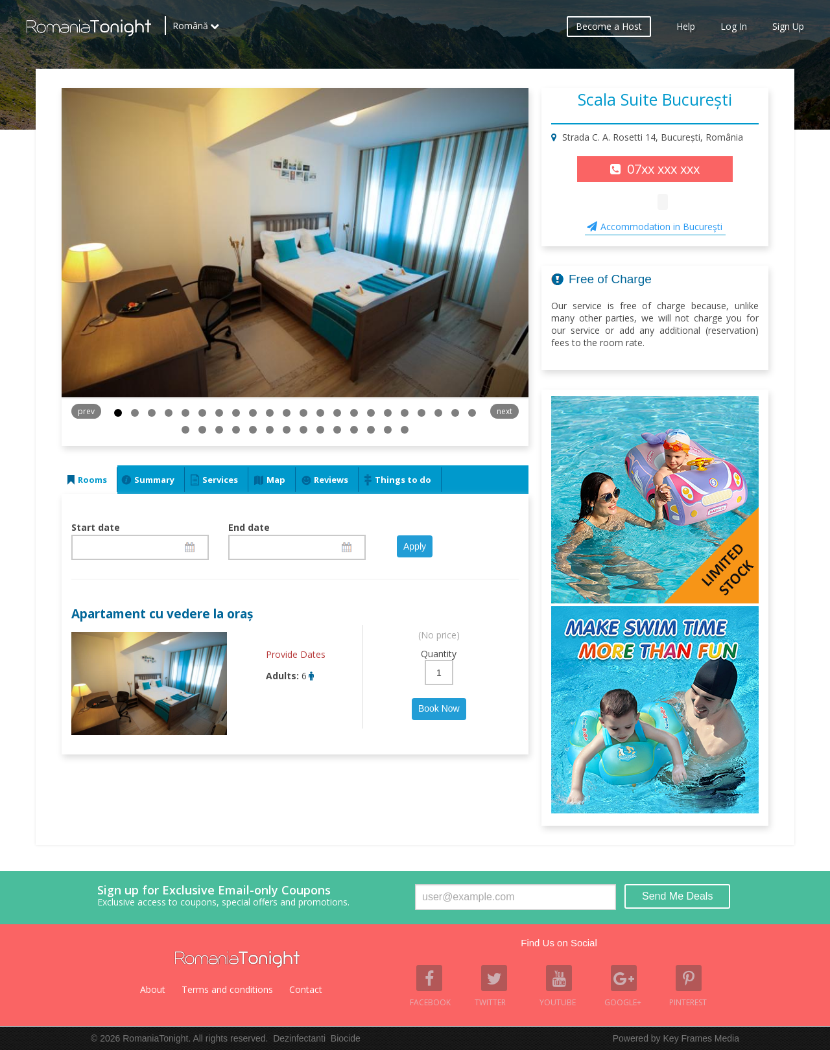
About (152, 989)
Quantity (438, 654)
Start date (95, 527)
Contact (305, 989)
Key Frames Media (701, 1038)
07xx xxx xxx (663, 169)
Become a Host (609, 29)
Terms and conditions (227, 989)
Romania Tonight (237, 959)
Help (685, 29)
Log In (733, 29)
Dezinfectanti (299, 1038)
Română (190, 29)
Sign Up (788, 29)
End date (249, 527)
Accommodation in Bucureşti (661, 226)
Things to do (403, 479)
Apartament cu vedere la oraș (162, 613)
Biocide (346, 1038)
